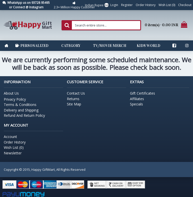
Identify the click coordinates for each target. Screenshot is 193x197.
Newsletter (13, 153)
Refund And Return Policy (24, 115)
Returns (73, 98)
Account (10, 136)
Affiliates (137, 98)
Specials (136, 104)
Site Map (74, 104)
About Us (11, 93)
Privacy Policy (15, 99)
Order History (15, 142)
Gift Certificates (142, 93)
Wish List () (14, 147)
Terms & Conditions (20, 104)
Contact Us (76, 93)
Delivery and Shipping (21, 110)
